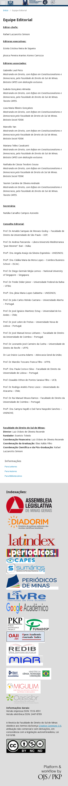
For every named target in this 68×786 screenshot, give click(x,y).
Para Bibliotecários (13, 476)
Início (5, 10)
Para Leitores (11, 466)
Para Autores (11, 471)
